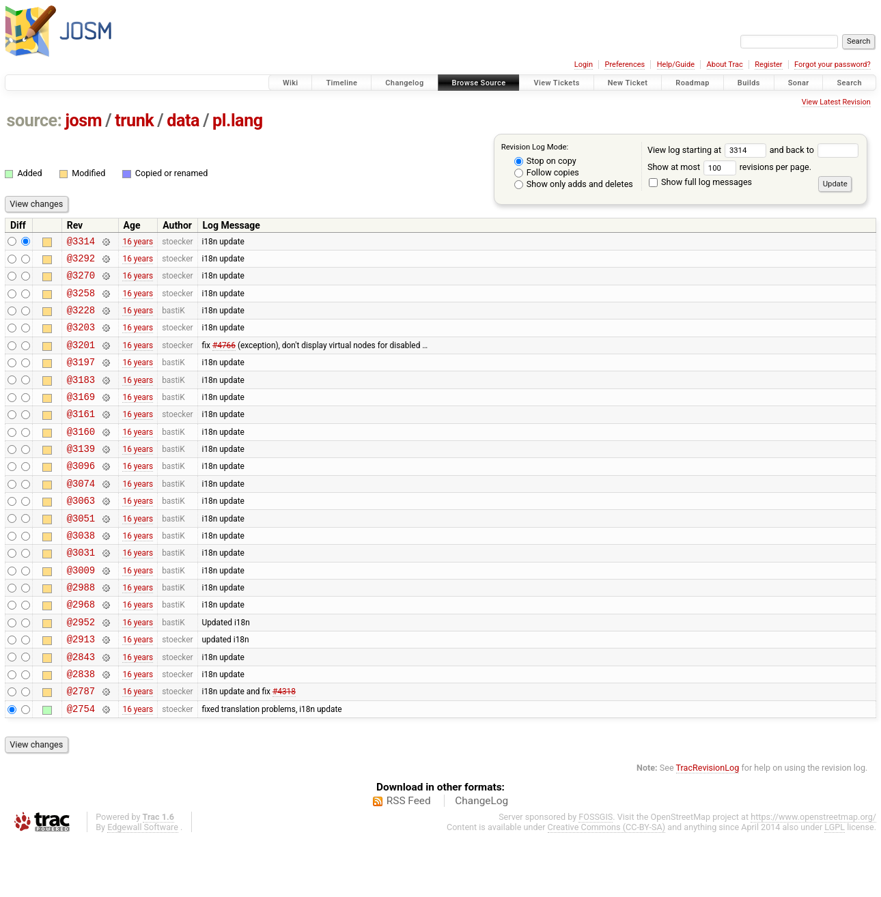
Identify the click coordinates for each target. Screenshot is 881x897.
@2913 (81, 687)
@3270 (81, 280)
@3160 (81, 455)
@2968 (81, 648)
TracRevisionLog (708, 825)
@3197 (81, 377)
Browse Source (479, 83)
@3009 (81, 610)
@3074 (81, 513)
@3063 (81, 532)
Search (849, 83)
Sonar (798, 83)
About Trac (725, 64)
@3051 (81, 552)
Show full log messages (700, 182)
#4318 (284, 746)
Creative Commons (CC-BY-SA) (607, 884)
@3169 (81, 416)
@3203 (81, 338)
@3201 (81, 358)
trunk (134, 120)
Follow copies (546, 172)
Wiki (290, 83)
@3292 (81, 261)
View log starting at (708, 150)
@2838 (81, 726)
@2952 (81, 668)
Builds (749, 83)
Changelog (404, 83)
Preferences (624, 64)
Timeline (341, 83)
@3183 (81, 397)
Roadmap (692, 83)
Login (583, 64)
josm (83, 120)
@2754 (81, 765)
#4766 (224, 358)
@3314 (81, 242)
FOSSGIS (595, 874)
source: (34, 120)
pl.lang (237, 120)
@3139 (81, 474)
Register (768, 64)
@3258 (81, 300)
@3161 (81, 435)
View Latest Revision (836, 102)
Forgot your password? (832, 64)
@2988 (81, 629)
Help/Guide (676, 64)
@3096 (81, 493)
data (183, 120)
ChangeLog (481, 858)
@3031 (81, 590)
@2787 (81, 745)
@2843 (81, 707)
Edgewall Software (142, 884)
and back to (814, 150)
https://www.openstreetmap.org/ (813, 874)
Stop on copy (545, 161)
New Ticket (628, 83)
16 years (137, 242)
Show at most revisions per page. (729, 167)
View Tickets (556, 83)
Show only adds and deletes (573, 184)
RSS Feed (409, 858)
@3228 (81, 319)
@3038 (81, 571)
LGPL (834, 884)
